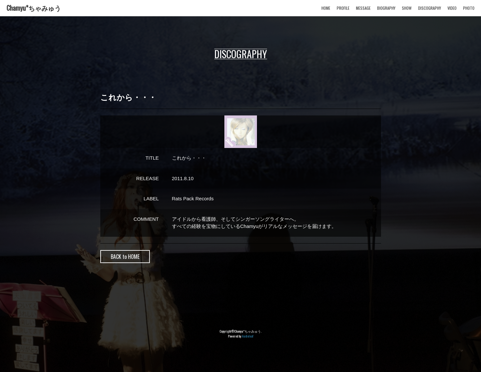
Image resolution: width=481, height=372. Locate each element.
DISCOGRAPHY (429, 8)
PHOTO (468, 8)
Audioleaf (247, 336)
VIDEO (452, 8)
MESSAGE (363, 8)
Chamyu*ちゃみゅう (34, 8)
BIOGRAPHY (386, 8)
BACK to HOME (125, 256)
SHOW (407, 8)
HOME (325, 8)
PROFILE (343, 8)
